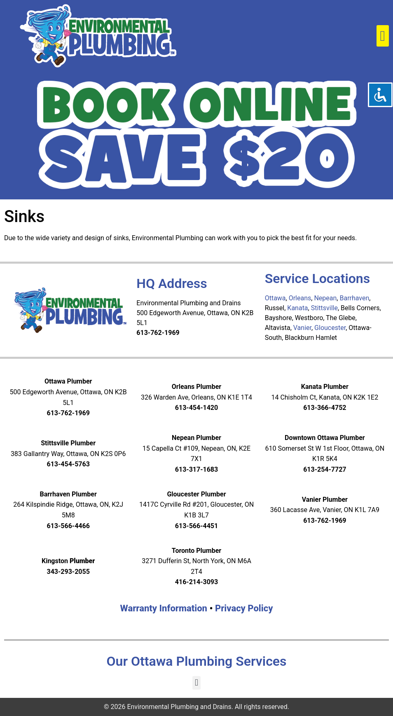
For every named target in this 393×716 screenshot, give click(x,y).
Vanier (302, 328)
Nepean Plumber (196, 438)
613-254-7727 (324, 469)
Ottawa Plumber (68, 381)
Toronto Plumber (196, 551)
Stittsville (324, 308)
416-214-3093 (196, 582)
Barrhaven (354, 298)
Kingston (68, 561)
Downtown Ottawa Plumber (325, 438)
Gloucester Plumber (196, 494)
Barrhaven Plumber (68, 494)
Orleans (300, 298)
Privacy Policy (244, 608)
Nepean (325, 298)
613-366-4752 (324, 408)
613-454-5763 (68, 464)
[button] (383, 36)
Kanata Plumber (325, 387)
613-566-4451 (196, 526)
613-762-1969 (68, 413)
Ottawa (275, 298)
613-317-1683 (196, 469)
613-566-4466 (68, 526)
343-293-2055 (68, 572)
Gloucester (330, 328)
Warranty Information (163, 608)
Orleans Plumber (196, 387)
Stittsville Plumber (68, 443)
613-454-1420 (196, 408)
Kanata (297, 308)
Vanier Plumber (325, 499)
